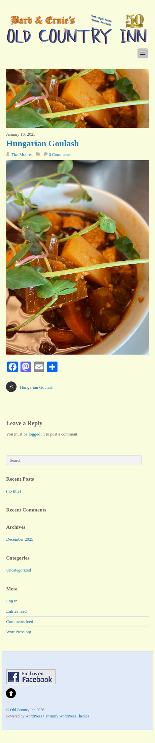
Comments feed (19, 621)
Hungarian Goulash (42, 143)
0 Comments (60, 154)
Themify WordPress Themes (67, 716)
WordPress (33, 716)
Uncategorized (18, 570)
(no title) (13, 491)
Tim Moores (21, 154)
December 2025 (19, 539)
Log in (11, 600)
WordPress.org (18, 631)
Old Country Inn (22, 710)
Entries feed (16, 611)
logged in (37, 434)
